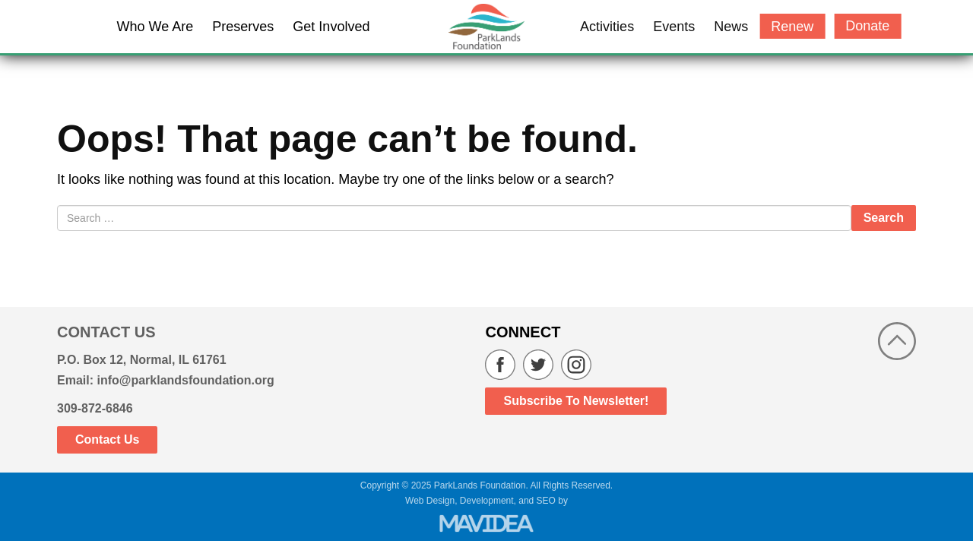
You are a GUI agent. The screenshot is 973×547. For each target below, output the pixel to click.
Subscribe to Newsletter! (575, 400)
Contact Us (107, 439)
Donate (867, 25)
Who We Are (155, 26)
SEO (546, 500)
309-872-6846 (95, 408)
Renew (792, 26)
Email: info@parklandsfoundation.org (165, 380)
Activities (607, 26)
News (731, 26)
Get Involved (331, 26)
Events (674, 26)
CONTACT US (106, 332)
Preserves (243, 26)
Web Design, (431, 500)
